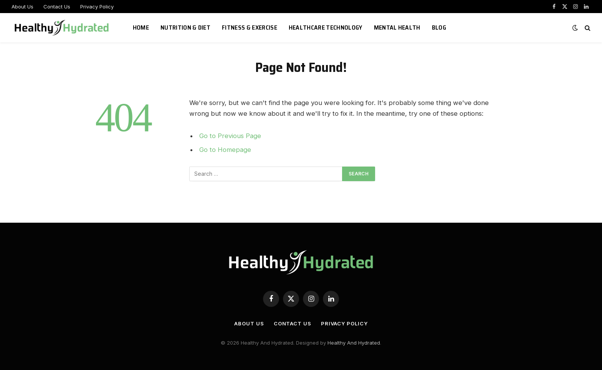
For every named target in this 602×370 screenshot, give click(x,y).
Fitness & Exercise (249, 27)
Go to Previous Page (230, 136)
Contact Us (56, 6)
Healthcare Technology (325, 27)
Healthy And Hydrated (353, 343)
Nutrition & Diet (185, 27)
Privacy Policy (97, 6)
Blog (439, 27)
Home (141, 27)
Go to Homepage (225, 149)
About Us (22, 6)
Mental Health (397, 27)
